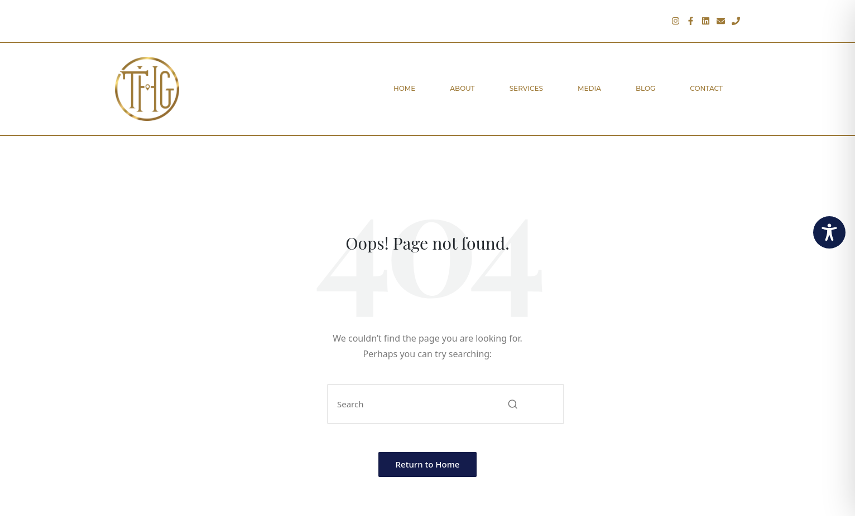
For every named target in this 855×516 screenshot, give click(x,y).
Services (526, 88)
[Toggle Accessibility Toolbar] (829, 232)
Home (404, 88)
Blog (645, 88)
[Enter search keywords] (445, 404)
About (462, 88)
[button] (513, 404)
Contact (706, 88)
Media (589, 88)
